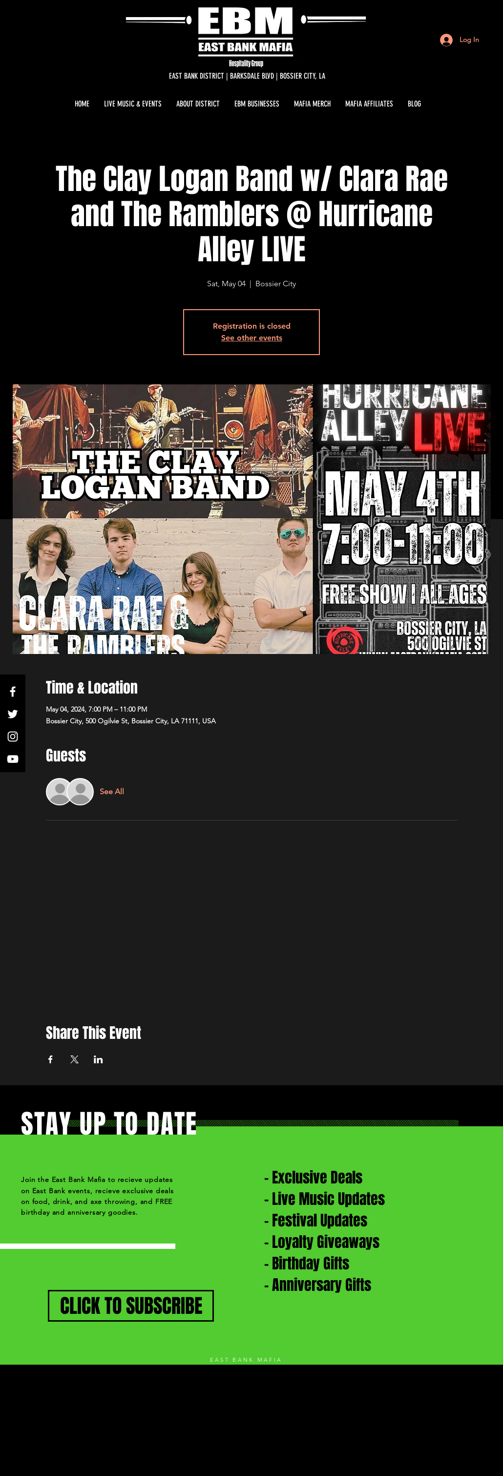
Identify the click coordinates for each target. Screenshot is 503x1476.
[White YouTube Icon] (13, 759)
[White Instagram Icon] (13, 736)
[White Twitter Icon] (13, 714)
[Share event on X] (74, 1059)
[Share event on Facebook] (50, 1059)
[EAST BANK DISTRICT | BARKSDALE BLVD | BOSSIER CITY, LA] (247, 76)
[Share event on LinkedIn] (98, 1059)
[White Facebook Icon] (13, 691)
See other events (251, 337)
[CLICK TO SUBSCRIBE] (131, 1306)
